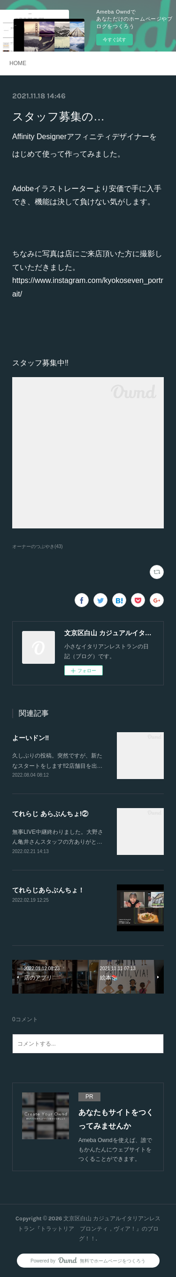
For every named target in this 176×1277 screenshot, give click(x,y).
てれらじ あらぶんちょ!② (50, 813)
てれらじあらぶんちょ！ (48, 890)
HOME (17, 63)
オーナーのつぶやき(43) (37, 546)
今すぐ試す (114, 39)
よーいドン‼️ (30, 738)
